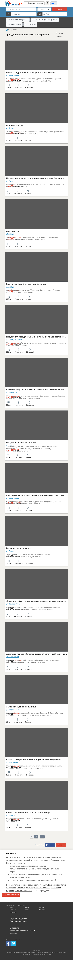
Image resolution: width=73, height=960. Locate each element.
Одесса (27, 910)
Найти (59, 9)
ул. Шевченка (11, 815)
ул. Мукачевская (12, 75)
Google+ (61, 845)
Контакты (14, 934)
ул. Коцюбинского (13, 710)
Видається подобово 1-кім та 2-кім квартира (28, 813)
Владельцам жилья (18, 921)
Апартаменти (12, 231)
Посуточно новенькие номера (21, 442)
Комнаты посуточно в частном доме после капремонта (33, 760)
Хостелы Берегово (23, 891)
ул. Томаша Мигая (13, 604)
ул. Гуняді (10, 234)
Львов (41, 907)
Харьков (13, 910)
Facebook (50, 845)
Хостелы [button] (30, 24)
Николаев (42, 910)
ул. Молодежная (12, 762)
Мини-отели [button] (14, 24)
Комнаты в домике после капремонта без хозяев (30, 72)
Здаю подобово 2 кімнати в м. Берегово (26, 284)
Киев (11, 907)
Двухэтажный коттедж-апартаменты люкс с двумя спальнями (37, 601)
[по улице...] (23, 14)
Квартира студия (14, 125)
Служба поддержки (18, 918)
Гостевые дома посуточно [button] (45, 20)
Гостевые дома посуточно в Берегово (33, 888)
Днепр (27, 907)
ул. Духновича (11, 392)
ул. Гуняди (10, 287)
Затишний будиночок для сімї (21, 707)
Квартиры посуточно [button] (18, 20)
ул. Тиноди (10, 128)
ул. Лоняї (9, 181)
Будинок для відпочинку (18, 548)
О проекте (14, 928)
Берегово (13, 912)
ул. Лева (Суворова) (14, 339)
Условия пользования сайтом (22, 931)
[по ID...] (54, 14)
